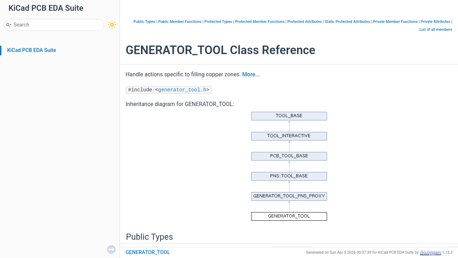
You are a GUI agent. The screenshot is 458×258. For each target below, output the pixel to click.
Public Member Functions (180, 21)
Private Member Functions (395, 21)
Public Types (144, 21)
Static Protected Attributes (347, 21)
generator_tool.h (182, 90)
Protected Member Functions (260, 21)
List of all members (435, 29)
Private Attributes (435, 21)
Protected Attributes (304, 21)
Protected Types (218, 21)
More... (251, 74)
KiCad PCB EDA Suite (31, 50)
